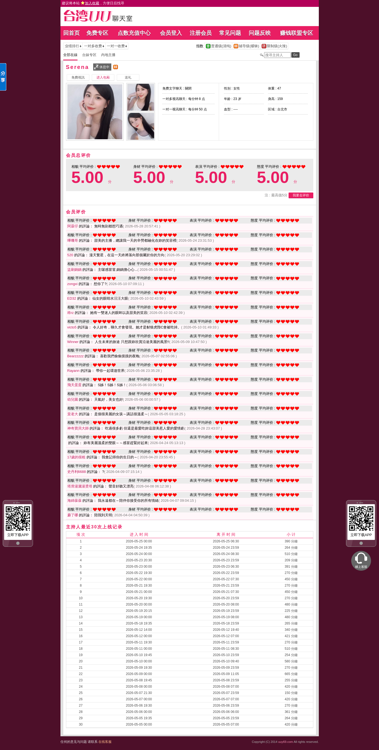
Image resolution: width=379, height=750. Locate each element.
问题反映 (260, 33)
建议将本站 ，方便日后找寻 (93, 3)
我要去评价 (301, 195)
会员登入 (171, 33)
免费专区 (97, 33)
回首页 (71, 33)
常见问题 (230, 33)
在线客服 (105, 742)
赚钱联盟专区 (296, 33)
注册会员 (201, 33)
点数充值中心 (134, 33)
